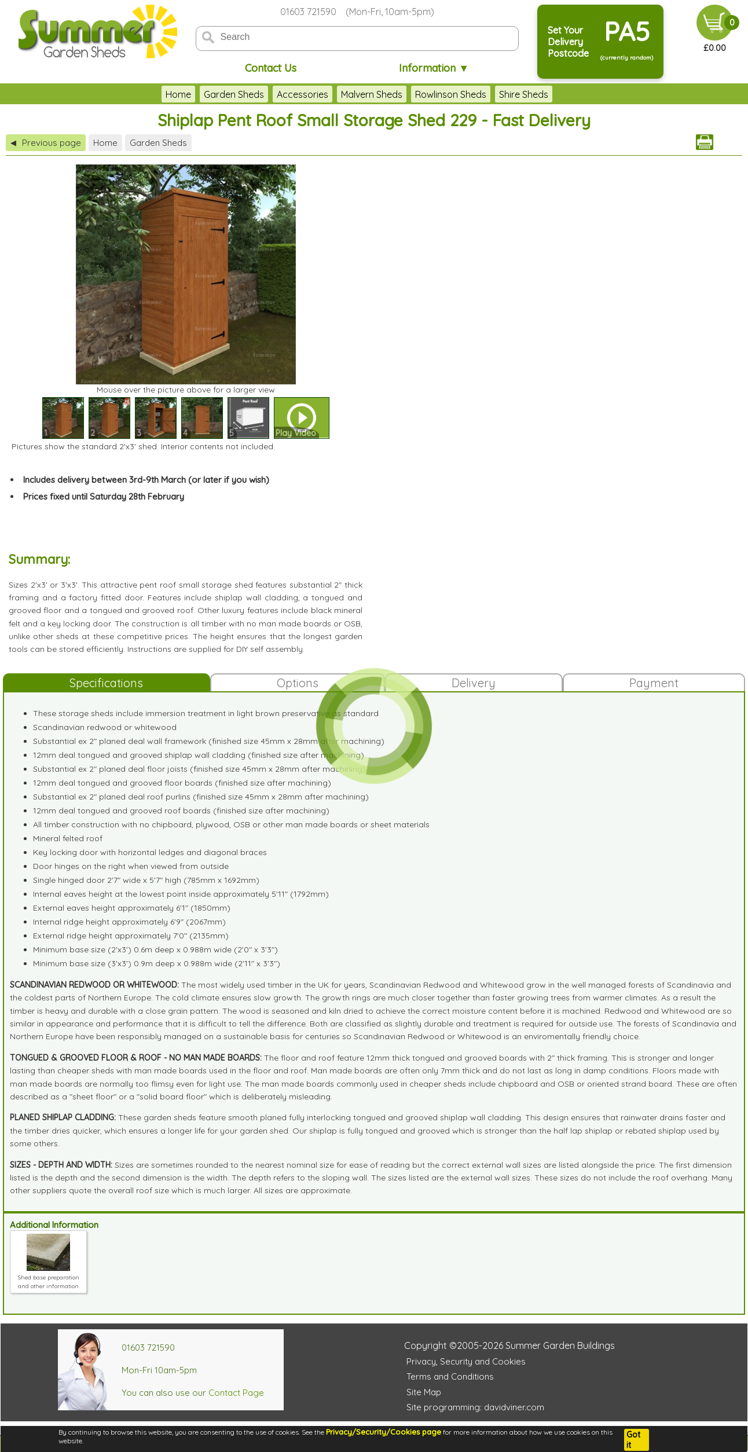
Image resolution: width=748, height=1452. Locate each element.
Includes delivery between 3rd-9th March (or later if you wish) (146, 479)
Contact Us (270, 68)
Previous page (45, 142)
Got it (633, 1439)
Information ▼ (434, 68)
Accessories (302, 94)
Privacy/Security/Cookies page (383, 1431)
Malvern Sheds (371, 94)
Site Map (423, 1392)
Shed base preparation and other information (48, 1277)
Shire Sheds (523, 94)
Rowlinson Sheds (450, 94)
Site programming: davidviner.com (475, 1407)
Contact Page (236, 1392)
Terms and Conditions (450, 1376)
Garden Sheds (234, 94)
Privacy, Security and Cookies (466, 1361)
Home (178, 94)
